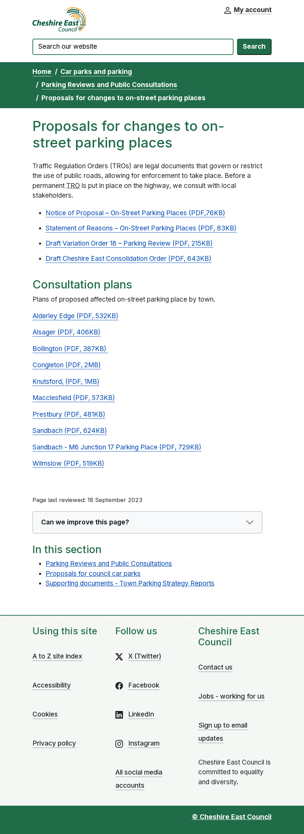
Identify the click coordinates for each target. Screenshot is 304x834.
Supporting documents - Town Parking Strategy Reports (130, 583)
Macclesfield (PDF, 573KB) (73, 398)
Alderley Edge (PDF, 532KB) (75, 316)
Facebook (143, 685)
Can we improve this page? (85, 522)
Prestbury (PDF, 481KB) (68, 414)
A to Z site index (57, 656)
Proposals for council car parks (93, 574)
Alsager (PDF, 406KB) (66, 332)
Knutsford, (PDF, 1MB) (65, 382)
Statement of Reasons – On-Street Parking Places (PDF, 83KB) (141, 228)
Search (254, 46)
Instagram (144, 743)
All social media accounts (138, 778)
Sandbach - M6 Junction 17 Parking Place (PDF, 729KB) (116, 447)
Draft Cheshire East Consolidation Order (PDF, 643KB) (128, 259)
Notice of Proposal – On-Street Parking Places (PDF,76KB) (135, 213)
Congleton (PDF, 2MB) (66, 365)
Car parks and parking (96, 72)
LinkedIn (141, 714)
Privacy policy (54, 743)
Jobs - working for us (231, 696)
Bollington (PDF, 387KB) (70, 349)
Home (41, 72)
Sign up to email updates (222, 731)
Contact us (215, 667)
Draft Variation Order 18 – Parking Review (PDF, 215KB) (129, 243)
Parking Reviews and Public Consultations (109, 85)
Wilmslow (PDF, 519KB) (68, 463)
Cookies (45, 714)
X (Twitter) (144, 656)
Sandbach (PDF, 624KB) (69, 431)
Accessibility (51, 685)
